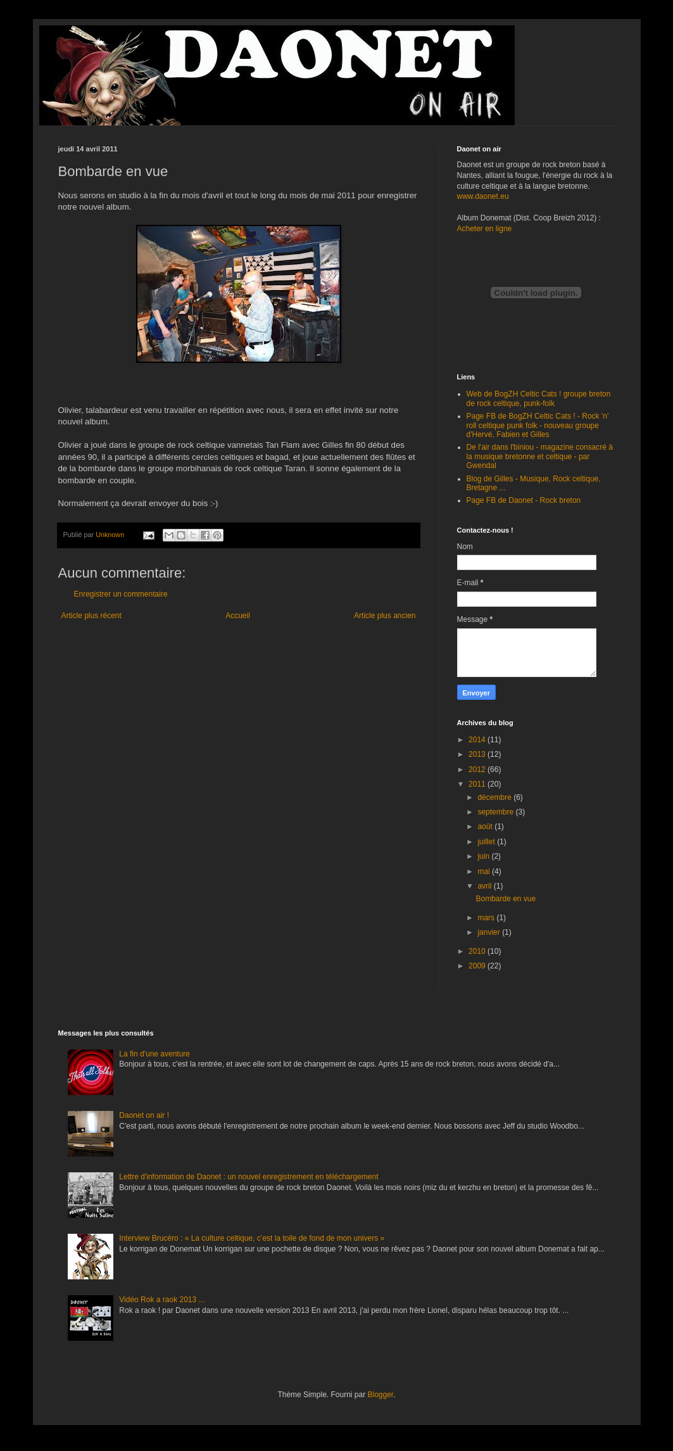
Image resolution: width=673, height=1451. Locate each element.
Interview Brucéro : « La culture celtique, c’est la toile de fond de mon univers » (251, 1238)
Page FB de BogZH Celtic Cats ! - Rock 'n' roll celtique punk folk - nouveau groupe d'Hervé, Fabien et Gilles (538, 425)
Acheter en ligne (484, 228)
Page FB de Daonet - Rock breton (524, 500)
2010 (478, 951)
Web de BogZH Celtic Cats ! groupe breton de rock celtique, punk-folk (539, 398)
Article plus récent (91, 615)
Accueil (237, 615)
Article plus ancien (384, 615)
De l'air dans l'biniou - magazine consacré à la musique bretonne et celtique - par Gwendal (540, 456)
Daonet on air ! (144, 1115)
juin (484, 856)
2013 (478, 754)
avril (485, 886)
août (485, 826)
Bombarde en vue (505, 898)
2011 (478, 784)
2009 (478, 965)
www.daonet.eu (483, 196)
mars (486, 917)
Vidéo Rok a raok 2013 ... (161, 1299)
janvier (489, 932)
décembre (495, 797)
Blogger (381, 1394)
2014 (478, 739)
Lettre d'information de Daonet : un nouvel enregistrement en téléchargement (248, 1176)
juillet (487, 841)
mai (484, 871)
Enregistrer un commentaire (121, 594)
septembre (496, 812)
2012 (478, 769)
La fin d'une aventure (154, 1053)
